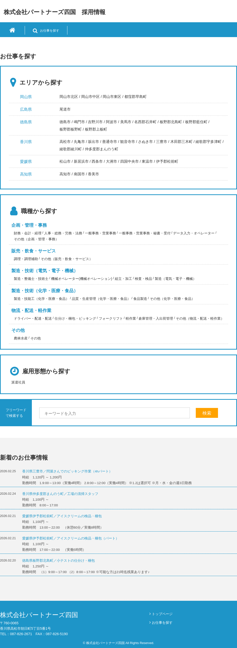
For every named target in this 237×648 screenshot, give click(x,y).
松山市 (65, 161)
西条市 (97, 161)
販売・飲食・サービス (33, 250)
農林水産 (21, 338)
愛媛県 (26, 161)
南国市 (79, 174)
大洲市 (111, 161)
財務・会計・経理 (27, 233)
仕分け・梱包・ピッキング (75, 318)
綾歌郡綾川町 (70, 149)
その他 (18, 330)
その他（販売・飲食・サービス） (67, 259)
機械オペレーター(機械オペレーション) (81, 279)
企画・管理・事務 (29, 225)
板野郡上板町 (96, 129)
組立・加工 (123, 279)
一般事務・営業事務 (100, 233)
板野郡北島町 (171, 122)
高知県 (26, 174)
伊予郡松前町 (167, 161)
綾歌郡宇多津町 (208, 141)
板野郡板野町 (70, 129)
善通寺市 (109, 141)
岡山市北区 (68, 96)
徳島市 (65, 122)
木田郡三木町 (181, 141)
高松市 (65, 141)
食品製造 (140, 299)
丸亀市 (79, 141)
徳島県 (26, 122)
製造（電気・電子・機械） (175, 279)
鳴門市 (79, 122)
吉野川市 (95, 122)
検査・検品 (143, 279)
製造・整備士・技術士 (31, 279)
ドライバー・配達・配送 (33, 318)
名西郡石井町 (145, 122)
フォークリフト (111, 318)
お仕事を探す (162, 623)
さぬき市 (145, 141)
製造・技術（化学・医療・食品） (44, 290)
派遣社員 (18, 382)
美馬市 (125, 122)
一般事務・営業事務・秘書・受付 (145, 233)
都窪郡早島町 (135, 96)
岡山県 (26, 97)
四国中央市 (129, 161)
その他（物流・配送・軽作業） (200, 318)
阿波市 (111, 122)
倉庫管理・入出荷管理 (155, 318)
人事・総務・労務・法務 (63, 233)
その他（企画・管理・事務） (36, 239)
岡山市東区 (112, 96)
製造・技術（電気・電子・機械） (44, 270)
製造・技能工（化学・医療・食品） (41, 299)
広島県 (26, 109)
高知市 (65, 174)
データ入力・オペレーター (194, 233)
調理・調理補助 (26, 259)
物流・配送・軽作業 (31, 310)
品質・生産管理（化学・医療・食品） (101, 299)
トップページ (162, 614)
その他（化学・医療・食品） (172, 299)
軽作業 (131, 318)
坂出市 (93, 141)
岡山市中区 (90, 96)
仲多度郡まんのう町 (101, 149)
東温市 (147, 161)
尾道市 (65, 109)
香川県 (26, 142)
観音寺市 (127, 141)
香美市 (93, 174)
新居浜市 (81, 161)
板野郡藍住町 (196, 122)
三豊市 (161, 141)
